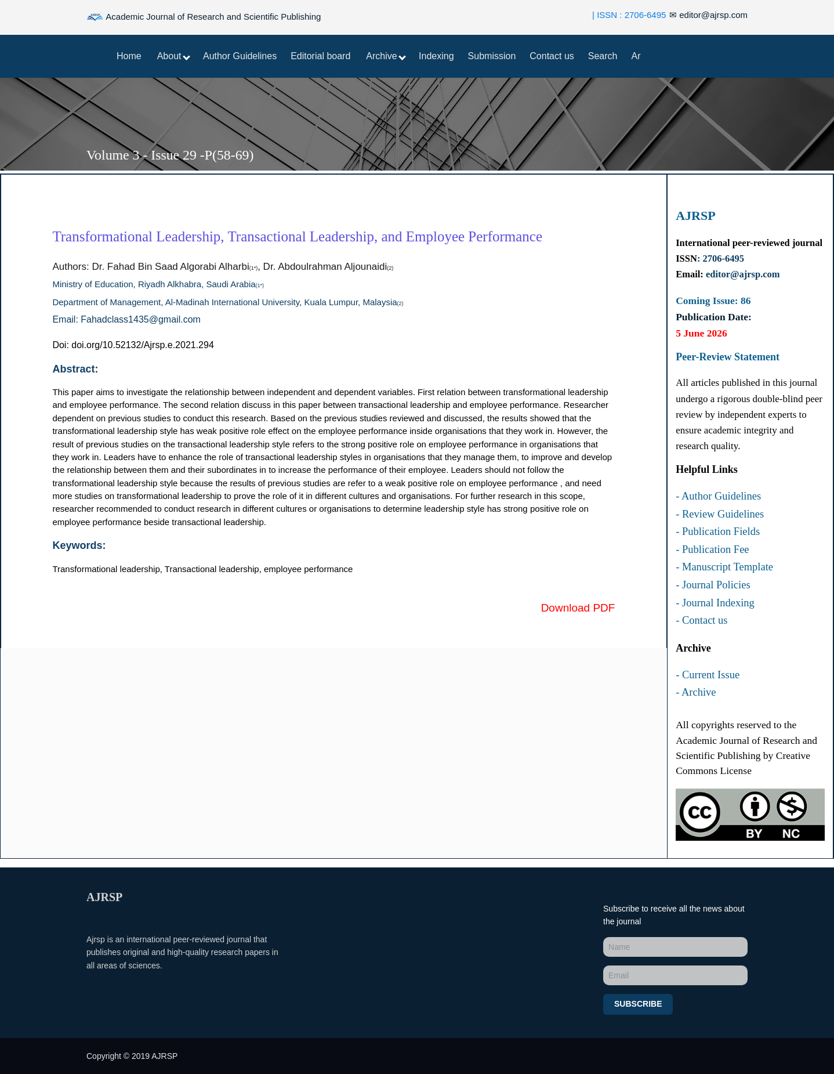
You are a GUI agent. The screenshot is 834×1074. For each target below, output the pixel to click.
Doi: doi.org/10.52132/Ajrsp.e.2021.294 (132, 345)
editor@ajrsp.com (708, 15)
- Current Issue (707, 675)
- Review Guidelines (720, 514)
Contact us (552, 56)
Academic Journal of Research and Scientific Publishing (203, 17)
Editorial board (320, 56)
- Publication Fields (718, 531)
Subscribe (638, 1003)
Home (129, 56)
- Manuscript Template (724, 567)
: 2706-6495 (720, 258)
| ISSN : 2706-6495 (629, 15)
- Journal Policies (713, 585)
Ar (636, 56)
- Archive (696, 692)
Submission (492, 56)
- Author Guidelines (718, 496)
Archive (386, 56)
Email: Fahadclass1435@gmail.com (126, 319)
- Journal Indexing (715, 603)
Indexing (436, 56)
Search (603, 56)
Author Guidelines (240, 56)
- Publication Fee (712, 549)
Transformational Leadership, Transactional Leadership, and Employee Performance (297, 236)
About (173, 56)
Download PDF (578, 608)
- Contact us (701, 620)
